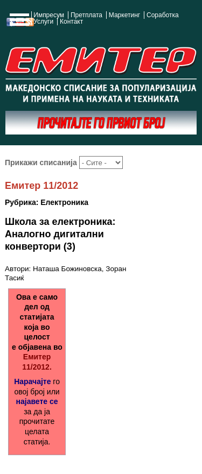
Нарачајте (32, 381)
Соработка (163, 15)
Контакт (71, 21)
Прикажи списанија (42, 162)
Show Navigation (17, 22)
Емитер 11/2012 (41, 185)
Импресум (48, 15)
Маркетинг (124, 15)
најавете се (37, 401)
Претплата (86, 15)
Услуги (43, 21)
